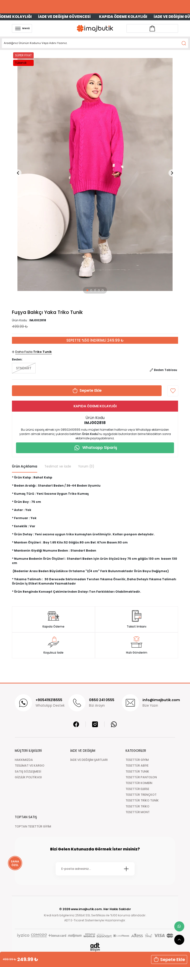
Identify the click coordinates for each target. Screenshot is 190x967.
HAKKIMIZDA (24, 760)
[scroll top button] (179, 940)
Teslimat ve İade (57, 466)
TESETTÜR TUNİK (137, 771)
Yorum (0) (86, 466)
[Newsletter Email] (95, 869)
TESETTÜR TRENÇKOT (141, 795)
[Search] (95, 43)
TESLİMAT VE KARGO (29, 765)
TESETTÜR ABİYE (137, 765)
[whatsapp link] (179, 926)
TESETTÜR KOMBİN (139, 783)
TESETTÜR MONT (138, 812)
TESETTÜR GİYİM (137, 760)
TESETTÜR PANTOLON (141, 777)
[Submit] (126, 869)
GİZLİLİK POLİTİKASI (28, 777)
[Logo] (95, 28)
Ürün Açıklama (24, 466)
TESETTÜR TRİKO (137, 806)
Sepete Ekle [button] (169, 959)
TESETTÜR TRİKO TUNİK (142, 800)
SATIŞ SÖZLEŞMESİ (28, 771)
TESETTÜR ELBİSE (137, 789)
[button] (87, 290)
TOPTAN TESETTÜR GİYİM (33, 826)
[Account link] (152, 28)
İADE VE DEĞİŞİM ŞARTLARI (89, 760)
